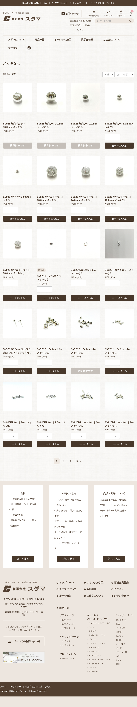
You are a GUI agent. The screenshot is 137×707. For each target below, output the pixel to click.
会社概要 (13, 48)
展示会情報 (87, 39)
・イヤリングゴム (67, 645)
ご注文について (111, 39)
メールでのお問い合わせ (24, 641)
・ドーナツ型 (119, 628)
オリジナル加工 (62, 39)
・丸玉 (117, 624)
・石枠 (117, 656)
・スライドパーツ (94, 655)
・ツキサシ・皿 (120, 652)
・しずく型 (118, 636)
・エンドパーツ (93, 647)
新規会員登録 (121, 582)
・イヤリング (65, 641)
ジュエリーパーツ (124, 615)
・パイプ (118, 648)
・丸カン (118, 660)
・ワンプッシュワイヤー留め (98, 623)
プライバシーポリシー (10, 686)
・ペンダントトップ (95, 663)
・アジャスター (93, 651)
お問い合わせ (121, 596)
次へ (78, 461)
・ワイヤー (91, 627)
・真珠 (117, 664)
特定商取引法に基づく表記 (38, 686)
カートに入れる (119, 145)
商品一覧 (39, 39)
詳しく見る (23, 558)
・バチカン (91, 667)
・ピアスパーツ (66, 620)
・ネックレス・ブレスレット (98, 659)
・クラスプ (91, 631)
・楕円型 (118, 640)
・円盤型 (118, 632)
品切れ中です (18, 145)
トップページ (66, 582)
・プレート (91, 639)
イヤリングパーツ (69, 636)
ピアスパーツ (67, 615)
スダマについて (16, 39)
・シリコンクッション (96, 643)
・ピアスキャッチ (67, 624)
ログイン (119, 589)
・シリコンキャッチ (68, 628)
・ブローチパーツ (67, 658)
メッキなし (11, 63)
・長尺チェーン (93, 671)
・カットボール (120, 620)
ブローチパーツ (68, 654)
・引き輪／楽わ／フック (97, 635)
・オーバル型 (119, 644)
